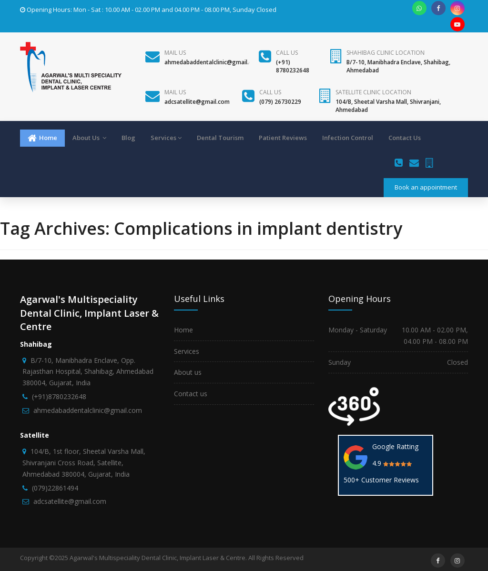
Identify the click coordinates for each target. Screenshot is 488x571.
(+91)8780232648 (59, 396)
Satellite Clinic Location (373, 92)
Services (166, 137)
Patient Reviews (283, 137)
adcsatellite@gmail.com (197, 102)
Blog (128, 137)
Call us (287, 53)
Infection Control (347, 137)
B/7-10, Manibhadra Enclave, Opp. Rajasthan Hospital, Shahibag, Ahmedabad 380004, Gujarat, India (87, 372)
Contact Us (404, 137)
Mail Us (175, 53)
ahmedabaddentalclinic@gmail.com (212, 62)
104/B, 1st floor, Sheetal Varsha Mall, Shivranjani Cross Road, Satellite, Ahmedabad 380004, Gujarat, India (83, 463)
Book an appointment (426, 187)
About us (188, 372)
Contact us (190, 393)
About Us (89, 137)
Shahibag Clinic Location (385, 53)
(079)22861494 (55, 487)
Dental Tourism (220, 137)
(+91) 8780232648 (292, 66)
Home (42, 138)
